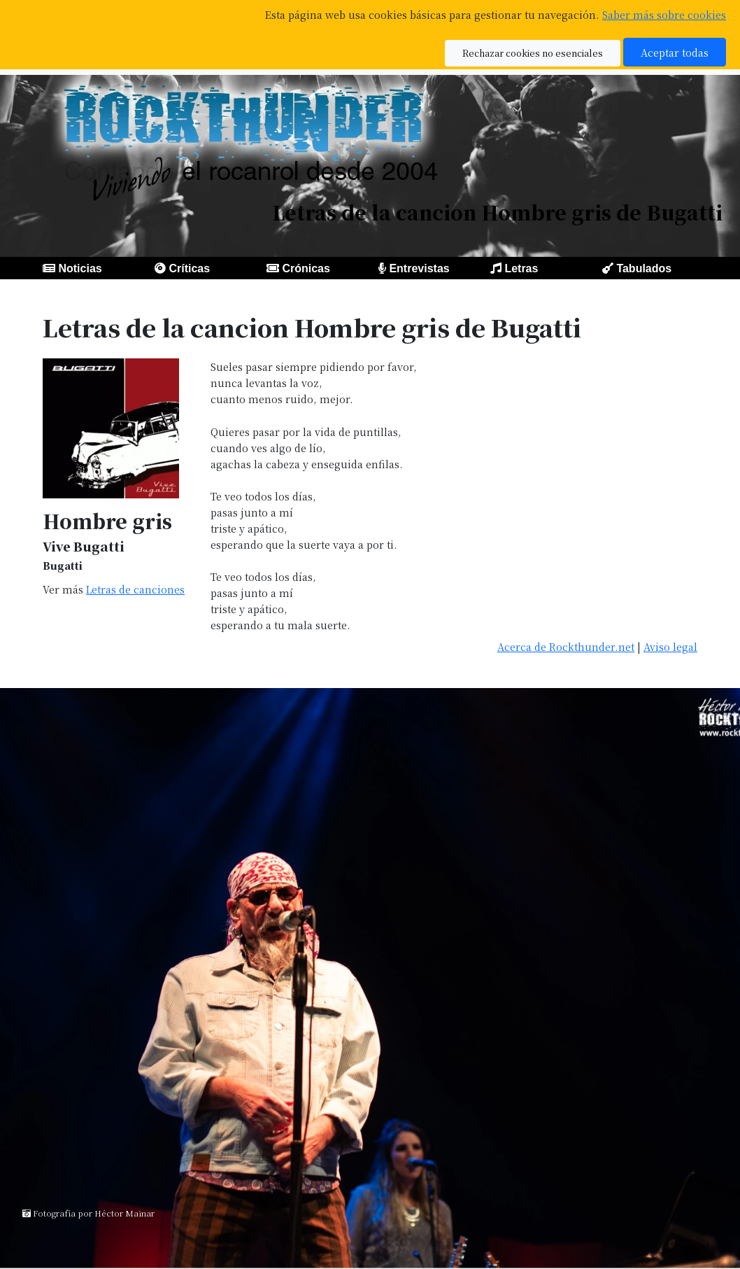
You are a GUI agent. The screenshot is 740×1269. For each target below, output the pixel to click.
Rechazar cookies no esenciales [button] (532, 52)
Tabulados (643, 268)
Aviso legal (670, 646)
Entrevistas (419, 268)
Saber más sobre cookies (664, 14)
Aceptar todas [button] (675, 52)
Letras (521, 268)
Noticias (79, 268)
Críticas (189, 268)
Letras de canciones (135, 589)
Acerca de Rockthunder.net (565, 646)
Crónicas (305, 268)
